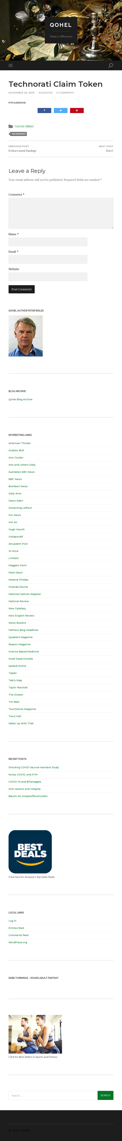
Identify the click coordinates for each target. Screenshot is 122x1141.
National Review (19, 601)
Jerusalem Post (18, 543)
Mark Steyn (16, 572)
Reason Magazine (20, 644)
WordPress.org (18, 942)
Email (13, 251)
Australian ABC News (22, 472)
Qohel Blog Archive (20, 399)
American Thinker (20, 443)
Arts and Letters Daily (22, 464)
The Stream (16, 694)
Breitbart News (18, 486)
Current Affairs (24, 126)
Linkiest (14, 558)
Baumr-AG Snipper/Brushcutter (28, 796)
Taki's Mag (15, 680)
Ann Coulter (16, 457)
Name (14, 234)
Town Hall (15, 716)
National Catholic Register (25, 594)
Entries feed (16, 928)
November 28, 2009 (22, 92)
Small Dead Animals (21, 658)
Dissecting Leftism (20, 507)
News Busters (17, 622)
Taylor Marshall (18, 687)
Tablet (13, 673)
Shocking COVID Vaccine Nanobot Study (34, 767)
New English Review (21, 615)
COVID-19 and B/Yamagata (25, 781)
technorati (19, 134)
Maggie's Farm (17, 565)
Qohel (61, 25)
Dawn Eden (16, 500)
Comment (16, 194)
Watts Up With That (21, 723)
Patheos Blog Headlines (23, 630)
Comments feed (18, 935)
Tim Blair (14, 701)
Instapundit (16, 536)
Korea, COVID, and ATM (23, 774)
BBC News (15, 479)
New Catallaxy (17, 608)
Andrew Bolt (16, 450)
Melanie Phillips (19, 579)
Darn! (106, 148)
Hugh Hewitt (17, 529)
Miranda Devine (18, 586)
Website (14, 269)
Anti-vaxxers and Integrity (25, 788)
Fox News (15, 515)
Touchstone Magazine (22, 709)
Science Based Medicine (24, 651)
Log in (12, 920)
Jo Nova (13, 551)
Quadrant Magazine (21, 637)
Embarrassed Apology (22, 148)
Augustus (45, 92)
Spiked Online (17, 665)
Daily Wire (15, 493)
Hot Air (13, 522)
